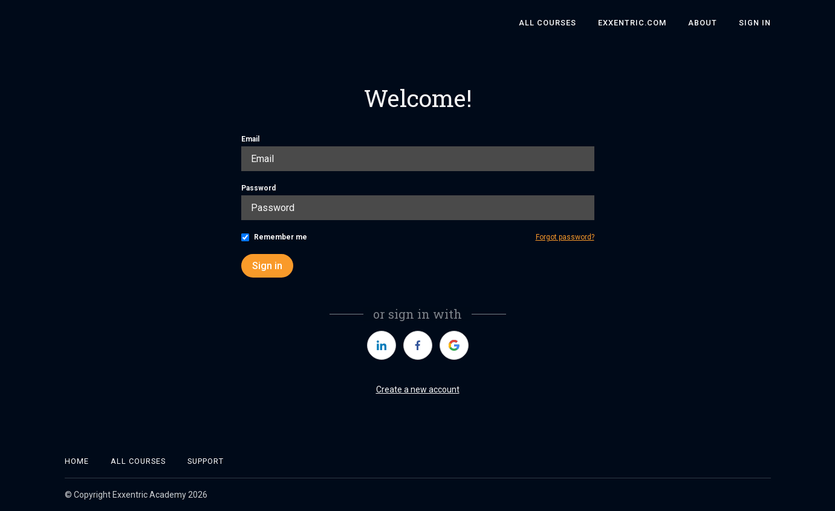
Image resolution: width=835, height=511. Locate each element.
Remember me (280, 237)
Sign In (755, 22)
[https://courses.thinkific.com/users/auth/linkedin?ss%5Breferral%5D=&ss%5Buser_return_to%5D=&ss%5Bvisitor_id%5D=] (381, 345)
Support (205, 461)
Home (77, 461)
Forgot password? (565, 237)
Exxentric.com (632, 22)
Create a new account (418, 389)
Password (258, 188)
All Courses (547, 22)
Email (250, 139)
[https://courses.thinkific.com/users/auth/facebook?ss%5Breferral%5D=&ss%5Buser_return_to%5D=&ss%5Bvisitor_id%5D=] (417, 345)
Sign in (267, 266)
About (702, 22)
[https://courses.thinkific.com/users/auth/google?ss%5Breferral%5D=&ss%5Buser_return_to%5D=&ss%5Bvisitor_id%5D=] (454, 345)
